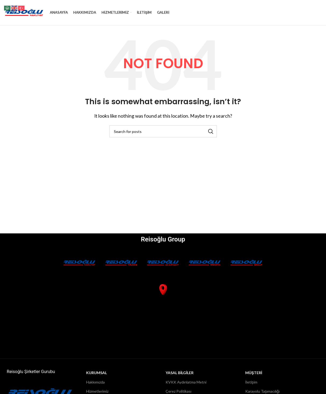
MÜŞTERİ (253, 375)
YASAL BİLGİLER (180, 375)
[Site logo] (24, 13)
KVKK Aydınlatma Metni (186, 384)
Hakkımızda (95, 384)
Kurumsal (96, 375)
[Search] (163, 134)
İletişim (251, 384)
